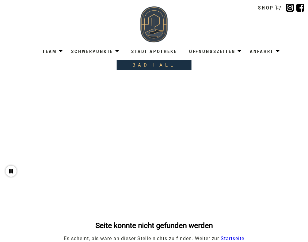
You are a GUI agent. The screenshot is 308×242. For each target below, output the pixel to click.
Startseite (232, 238)
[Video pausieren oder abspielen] (11, 171)
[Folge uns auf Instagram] (290, 8)
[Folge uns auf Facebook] (300, 8)
